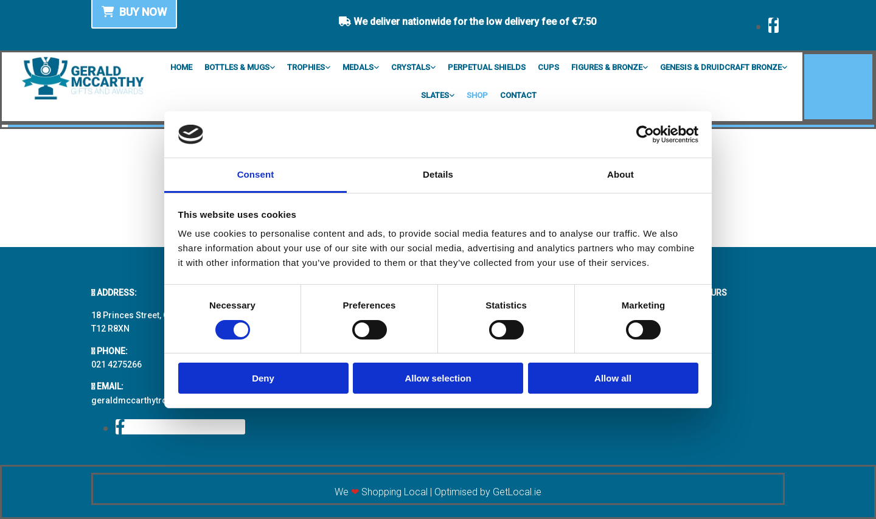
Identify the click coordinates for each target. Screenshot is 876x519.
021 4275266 (116, 364)
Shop (477, 95)
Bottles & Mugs (236, 67)
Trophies (306, 67)
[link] (239, 66)
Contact (518, 95)
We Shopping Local (381, 492)
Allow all (612, 378)
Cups (548, 67)
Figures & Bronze (606, 67)
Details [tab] (438, 174)
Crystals (410, 67)
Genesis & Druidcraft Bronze (721, 67)
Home (181, 67)
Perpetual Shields (487, 67)
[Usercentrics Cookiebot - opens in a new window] (645, 134)
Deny (263, 378)
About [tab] (620, 174)
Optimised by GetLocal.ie (487, 492)
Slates (435, 95)
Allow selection (438, 378)
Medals (358, 67)
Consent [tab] (255, 174)
